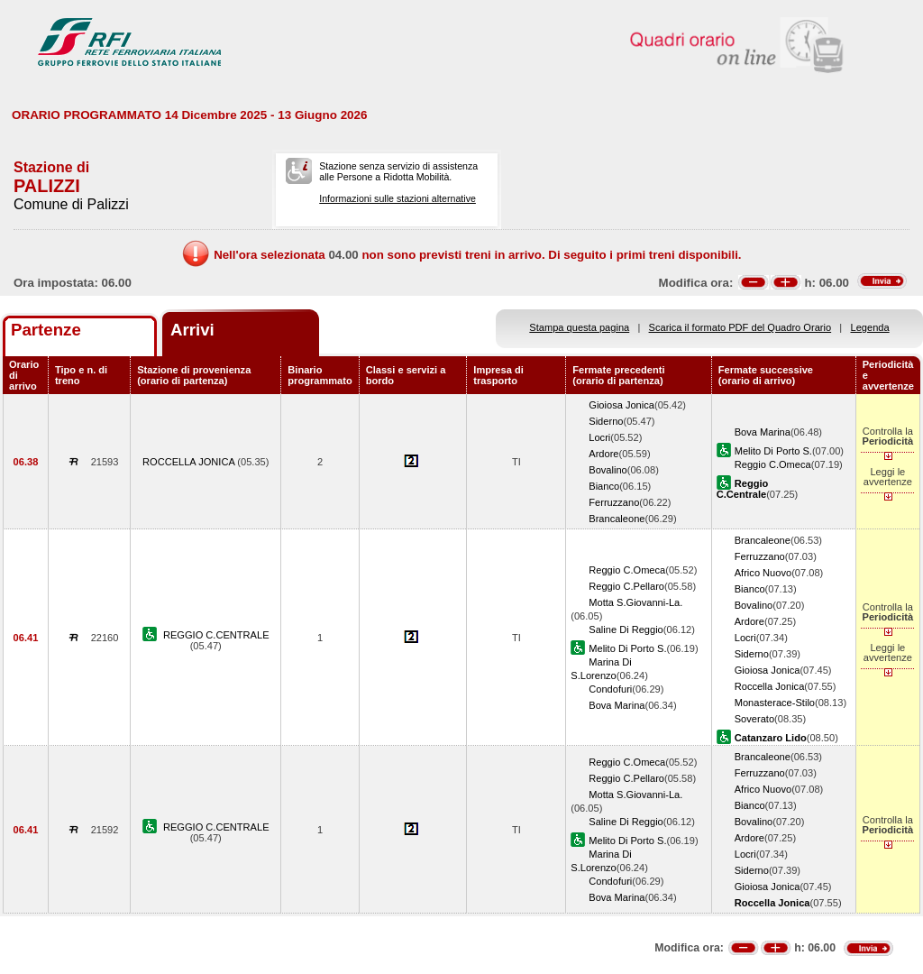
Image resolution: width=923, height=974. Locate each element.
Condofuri (610, 689)
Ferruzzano (614, 502)
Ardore (603, 453)
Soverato (754, 718)
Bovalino (608, 469)
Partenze (46, 329)
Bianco (604, 486)
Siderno (606, 421)
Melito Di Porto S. (773, 451)
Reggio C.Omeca (773, 464)
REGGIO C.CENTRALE (216, 634)
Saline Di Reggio (626, 629)
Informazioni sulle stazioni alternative (397, 198)
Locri (599, 437)
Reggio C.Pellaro (626, 586)
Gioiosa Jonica (621, 405)
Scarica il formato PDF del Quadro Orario (740, 327)
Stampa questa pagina (579, 327)
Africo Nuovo (763, 572)
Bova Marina (762, 432)
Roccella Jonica (770, 686)
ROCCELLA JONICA (189, 461)
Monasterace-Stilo (775, 702)
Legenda (870, 327)
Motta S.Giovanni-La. (635, 602)
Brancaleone (616, 518)
